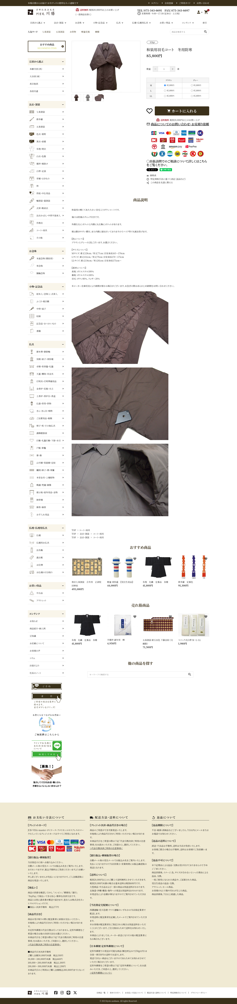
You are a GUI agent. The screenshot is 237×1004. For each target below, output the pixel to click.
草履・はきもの (39, 178)
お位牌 (36, 564)
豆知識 (33, 635)
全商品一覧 (101, 992)
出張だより (34, 665)
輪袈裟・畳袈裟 (39, 200)
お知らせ (34, 621)
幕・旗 (35, 455)
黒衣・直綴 (37, 141)
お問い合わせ (202, 3)
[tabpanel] (106, 66)
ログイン (155, 3)
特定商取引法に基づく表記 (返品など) (166, 178)
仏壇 (35, 535)
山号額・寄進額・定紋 (42, 462)
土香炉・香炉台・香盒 (42, 396)
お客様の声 (35, 650)
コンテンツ (186, 22)
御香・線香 (37, 507)
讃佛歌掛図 (38, 433)
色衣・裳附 (37, 134)
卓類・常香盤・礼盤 (41, 366)
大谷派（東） (35, 76)
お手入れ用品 (39, 514)
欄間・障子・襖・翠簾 (41, 470)
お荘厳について (37, 643)
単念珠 (36, 265)
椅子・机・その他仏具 (42, 425)
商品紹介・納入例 (37, 628)
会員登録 (169, 3)
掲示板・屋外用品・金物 (43, 492)
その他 (36, 237)
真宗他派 (34, 83)
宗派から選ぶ (36, 22)
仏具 (118, 22)
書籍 (35, 331)
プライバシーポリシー (199, 992)
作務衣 (36, 222)
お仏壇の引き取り (41, 572)
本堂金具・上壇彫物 (41, 477)
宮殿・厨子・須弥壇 (41, 359)
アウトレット (37, 600)
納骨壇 (36, 499)
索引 (205, 22)
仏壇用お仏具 (39, 542)
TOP (74, 530)
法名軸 (36, 550)
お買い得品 (165, 22)
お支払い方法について (134, 992)
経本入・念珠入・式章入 (43, 293)
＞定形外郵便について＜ (101, 972)
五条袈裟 (60, 31)
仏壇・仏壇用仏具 (140, 22)
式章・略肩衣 (38, 208)
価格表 (151, 175)
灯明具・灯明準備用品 (43, 381)
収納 (35, 316)
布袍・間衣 (37, 148)
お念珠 (78, 22)
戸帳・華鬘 (37, 447)
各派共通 (34, 91)
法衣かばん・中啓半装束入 (45, 215)
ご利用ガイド (184, 3)
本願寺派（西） (36, 68)
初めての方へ (115, 992)
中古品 (36, 593)
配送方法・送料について (156, 992)
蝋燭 (97, 31)
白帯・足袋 (37, 171)
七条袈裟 (46, 31)
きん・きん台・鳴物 (40, 410)
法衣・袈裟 (58, 22)
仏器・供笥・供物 (40, 403)
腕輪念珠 (37, 273)
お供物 (73, 31)
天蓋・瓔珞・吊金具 (41, 373)
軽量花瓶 (85, 31)
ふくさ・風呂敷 (39, 301)
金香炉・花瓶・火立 (41, 388)
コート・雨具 (84, 530)
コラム (32, 658)
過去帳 (36, 557)
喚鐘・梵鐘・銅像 (40, 485)
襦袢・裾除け (38, 163)
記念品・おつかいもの (42, 323)
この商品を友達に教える (159, 182)
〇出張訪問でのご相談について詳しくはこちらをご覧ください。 (176, 163)
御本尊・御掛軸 (39, 351)
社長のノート (35, 672)
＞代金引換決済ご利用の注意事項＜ (44, 944)
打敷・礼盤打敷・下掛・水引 (45, 440)
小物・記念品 (99, 22)
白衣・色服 (37, 156)
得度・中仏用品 (39, 193)
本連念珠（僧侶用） (41, 258)
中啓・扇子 (37, 308)
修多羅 (36, 119)
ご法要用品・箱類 (40, 418)
